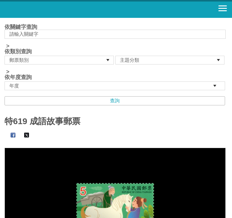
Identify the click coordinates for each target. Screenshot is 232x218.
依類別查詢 (18, 51)
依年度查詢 (18, 77)
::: (6, 20)
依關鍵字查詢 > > (116, 57)
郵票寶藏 (38, 10)
